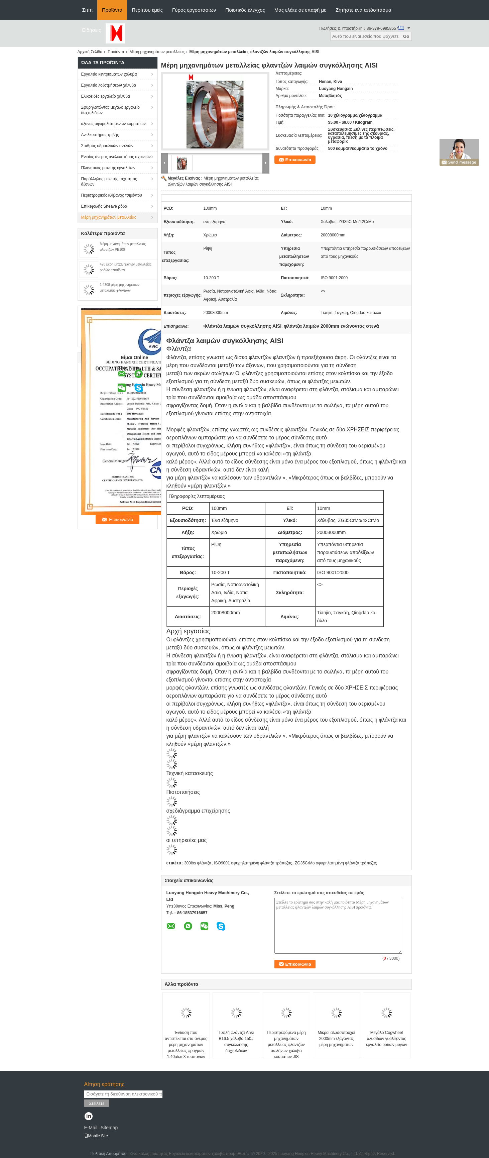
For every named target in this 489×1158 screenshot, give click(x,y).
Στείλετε (97, 1103)
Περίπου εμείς (147, 10)
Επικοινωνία (298, 159)
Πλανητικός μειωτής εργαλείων (108, 168)
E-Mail (91, 1127)
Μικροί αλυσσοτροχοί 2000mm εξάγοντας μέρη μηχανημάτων (336, 1038)
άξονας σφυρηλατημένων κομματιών (113, 123)
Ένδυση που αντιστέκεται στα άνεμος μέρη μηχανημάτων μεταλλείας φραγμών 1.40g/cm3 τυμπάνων (186, 1044)
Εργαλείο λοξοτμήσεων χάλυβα (108, 85)
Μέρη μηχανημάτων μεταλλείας (157, 51)
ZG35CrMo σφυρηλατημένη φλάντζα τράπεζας (336, 863)
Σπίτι (87, 10)
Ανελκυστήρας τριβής (100, 134)
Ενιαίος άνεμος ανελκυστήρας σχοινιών (116, 156)
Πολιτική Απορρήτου (108, 1153)
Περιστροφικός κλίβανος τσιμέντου (111, 195)
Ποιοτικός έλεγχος (245, 10)
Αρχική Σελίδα (90, 51)
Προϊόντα (112, 10)
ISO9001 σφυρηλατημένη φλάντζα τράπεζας (253, 863)
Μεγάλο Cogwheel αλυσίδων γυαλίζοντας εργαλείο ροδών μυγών (386, 1038)
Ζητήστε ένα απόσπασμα (363, 10)
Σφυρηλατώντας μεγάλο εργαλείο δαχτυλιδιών (110, 110)
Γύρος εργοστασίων (194, 10)
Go (406, 36)
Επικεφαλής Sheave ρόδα (104, 206)
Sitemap (109, 1127)
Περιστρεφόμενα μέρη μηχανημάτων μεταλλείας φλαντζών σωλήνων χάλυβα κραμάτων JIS (286, 1044)
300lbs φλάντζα (197, 863)
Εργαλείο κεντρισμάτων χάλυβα (109, 74)
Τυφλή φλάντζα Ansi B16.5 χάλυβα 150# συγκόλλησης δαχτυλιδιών (236, 1041)
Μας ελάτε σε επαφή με (300, 10)
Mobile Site (96, 1136)
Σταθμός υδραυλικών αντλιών (107, 145)
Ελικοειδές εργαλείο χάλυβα (105, 96)
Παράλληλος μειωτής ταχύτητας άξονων (109, 182)
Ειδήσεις (91, 30)
